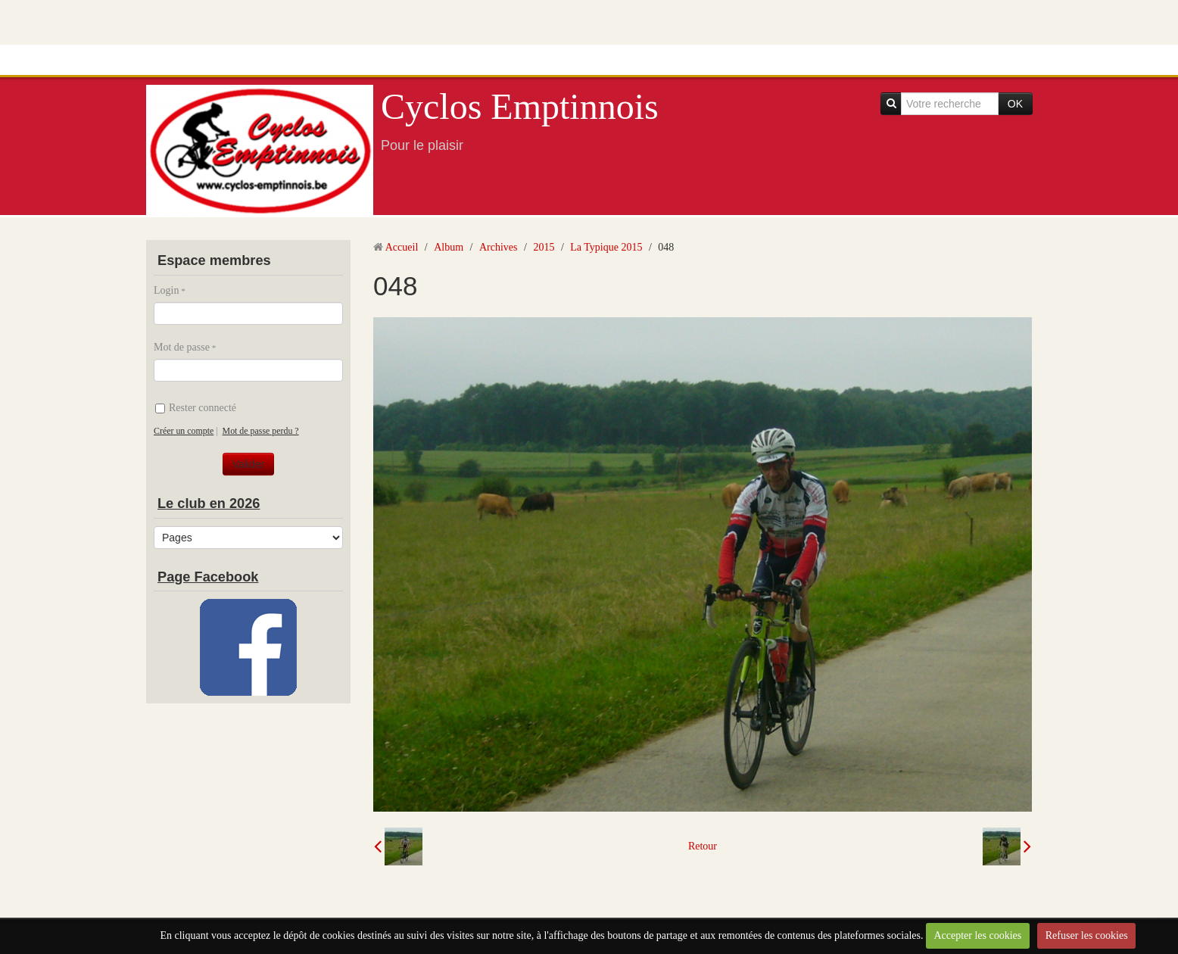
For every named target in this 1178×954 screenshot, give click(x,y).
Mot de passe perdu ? (261, 431)
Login (166, 290)
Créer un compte (183, 431)
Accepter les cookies (977, 935)
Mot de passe (182, 347)
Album (448, 247)
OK (1015, 104)
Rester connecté (195, 407)
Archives (498, 247)
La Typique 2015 (606, 247)
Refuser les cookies (1087, 935)
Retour (702, 846)
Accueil (402, 247)
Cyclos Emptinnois (520, 106)
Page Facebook (207, 577)
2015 (543, 247)
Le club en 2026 (208, 503)
